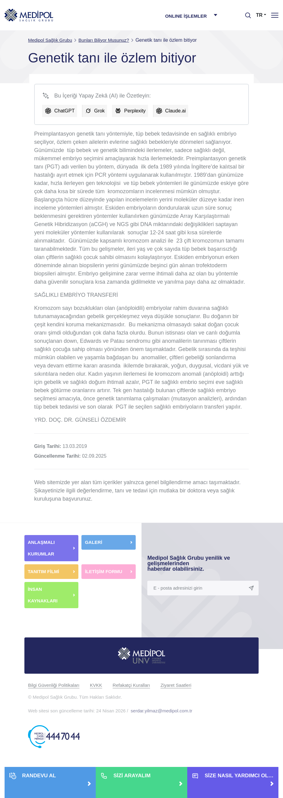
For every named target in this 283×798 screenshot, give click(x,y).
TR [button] (259, 15)
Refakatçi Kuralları (131, 685)
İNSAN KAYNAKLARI (43, 595)
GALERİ (93, 542)
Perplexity (134, 110)
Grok (99, 110)
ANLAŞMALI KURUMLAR (41, 548)
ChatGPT (64, 110)
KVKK (96, 685)
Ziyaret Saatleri (175, 685)
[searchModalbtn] (246, 13)
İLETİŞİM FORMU (103, 571)
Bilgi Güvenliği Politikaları (53, 685)
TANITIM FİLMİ (43, 571)
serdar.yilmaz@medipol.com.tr (161, 710)
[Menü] (274, 15)
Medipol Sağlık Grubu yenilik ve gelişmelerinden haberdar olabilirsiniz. (188, 563)
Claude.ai (175, 110)
